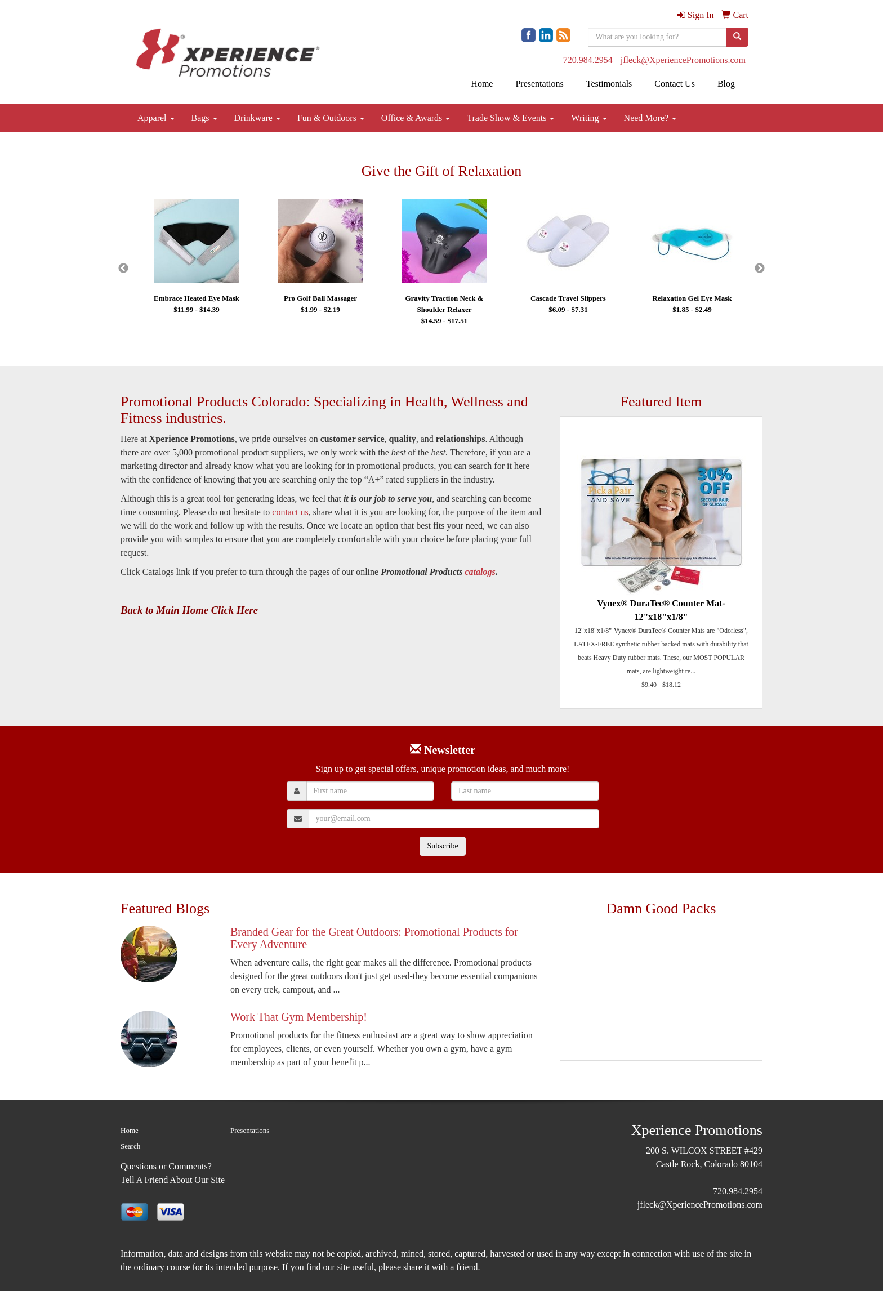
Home (482, 83)
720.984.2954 (588, 60)
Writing (588, 118)
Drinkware (257, 118)
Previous (123, 268)
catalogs (480, 572)
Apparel (156, 118)
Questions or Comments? (166, 1166)
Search (130, 1146)
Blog (726, 83)
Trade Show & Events (510, 118)
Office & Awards (415, 118)
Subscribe (442, 846)
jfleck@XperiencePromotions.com (683, 60)
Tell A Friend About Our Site (173, 1180)
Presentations (539, 83)
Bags (204, 118)
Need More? (650, 118)
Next (759, 268)
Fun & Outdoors (330, 118)
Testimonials (609, 83)
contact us (290, 512)
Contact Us (674, 83)
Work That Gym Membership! (298, 1017)
